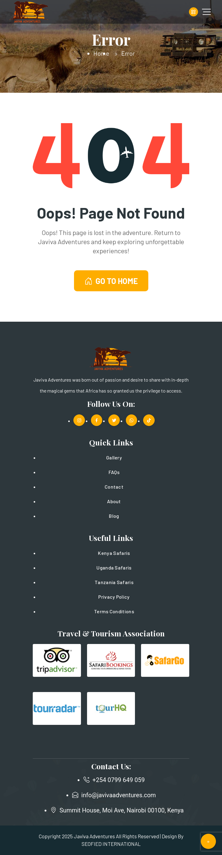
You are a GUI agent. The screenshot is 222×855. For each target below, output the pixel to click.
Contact (114, 487)
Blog (114, 516)
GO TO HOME (111, 281)
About (114, 501)
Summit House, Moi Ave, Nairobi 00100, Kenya (121, 810)
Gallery (114, 457)
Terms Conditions (114, 611)
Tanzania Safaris (114, 582)
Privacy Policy (114, 597)
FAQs (114, 472)
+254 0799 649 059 (118, 780)
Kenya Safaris (114, 553)
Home (101, 53)
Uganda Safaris (113, 567)
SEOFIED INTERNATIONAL (111, 844)
